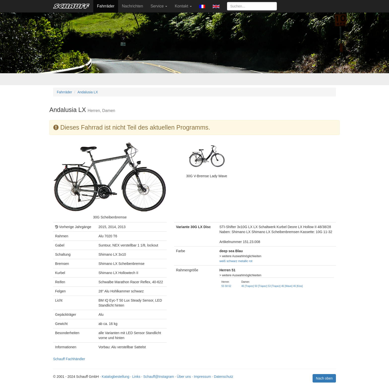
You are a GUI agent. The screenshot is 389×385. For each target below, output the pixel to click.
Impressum (202, 377)
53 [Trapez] (274, 286)
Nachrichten (132, 6)
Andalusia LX (87, 92)
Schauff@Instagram (158, 377)
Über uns (184, 377)
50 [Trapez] (261, 286)
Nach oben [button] (324, 378)
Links (136, 377)
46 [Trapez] (247, 286)
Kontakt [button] (183, 6)
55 (223, 286)
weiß (223, 261)
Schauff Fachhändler (69, 359)
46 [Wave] (286, 286)
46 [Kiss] (298, 286)
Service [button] (159, 6)
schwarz (232, 261)
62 (229, 286)
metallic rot (245, 261)
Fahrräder (105, 6)
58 (226, 286)
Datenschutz (223, 377)
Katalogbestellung (115, 377)
